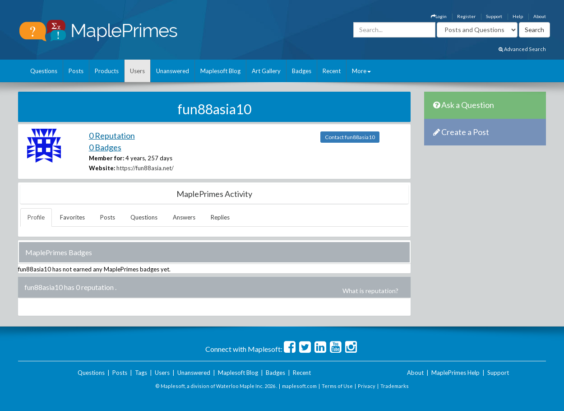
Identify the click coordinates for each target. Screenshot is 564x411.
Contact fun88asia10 (350, 137)
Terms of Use (337, 386)
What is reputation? (370, 290)
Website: (102, 168)
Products (107, 71)
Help (518, 16)
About (539, 16)
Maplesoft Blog (220, 71)
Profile (36, 217)
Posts (76, 71)
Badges (301, 71)
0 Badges (105, 147)
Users (137, 71)
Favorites (72, 217)
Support (494, 16)
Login (439, 16)
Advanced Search (522, 49)
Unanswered (172, 71)
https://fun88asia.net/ (145, 168)
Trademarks (394, 386)
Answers (184, 217)
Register (466, 16)
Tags (141, 372)
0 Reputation (112, 135)
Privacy (366, 386)
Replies (220, 217)
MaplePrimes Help (455, 372)
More (361, 71)
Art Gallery (266, 71)
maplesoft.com (299, 386)
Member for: (106, 158)
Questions (43, 71)
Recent (332, 71)
